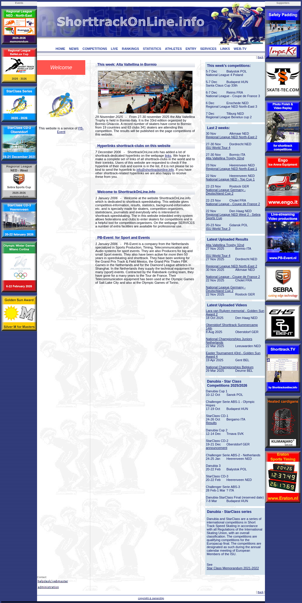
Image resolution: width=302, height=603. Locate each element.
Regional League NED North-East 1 (231, 168)
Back (260, 57)
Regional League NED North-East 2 (231, 137)
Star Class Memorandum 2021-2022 (233, 568)
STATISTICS (152, 48)
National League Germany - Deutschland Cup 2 (226, 191)
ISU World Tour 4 (218, 147)
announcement (216, 448)
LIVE (114, 48)
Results (211, 423)
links (168, 155)
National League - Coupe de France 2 (233, 204)
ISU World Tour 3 (218, 228)
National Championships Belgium (229, 367)
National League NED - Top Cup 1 (230, 179)
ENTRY (191, 48)
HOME (60, 48)
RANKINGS (130, 48)
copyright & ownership (151, 598)
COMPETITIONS (94, 48)
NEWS (74, 48)
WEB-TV (240, 48)
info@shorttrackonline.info (155, 169)
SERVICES (208, 48)
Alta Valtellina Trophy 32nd (225, 158)
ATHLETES (173, 48)
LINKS (225, 48)
